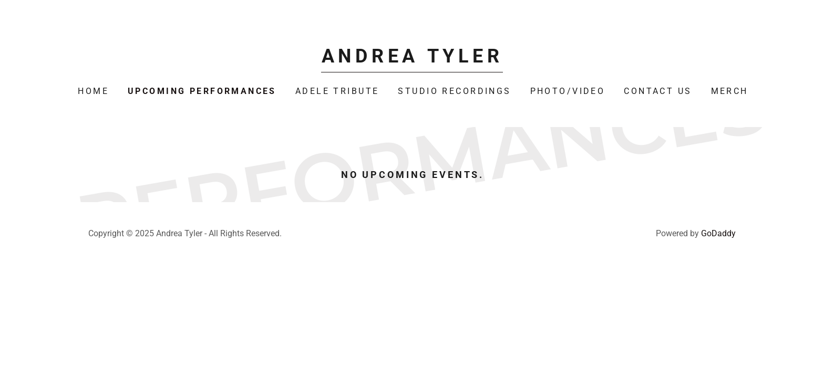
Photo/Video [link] (567, 91)
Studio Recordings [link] (454, 91)
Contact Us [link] (658, 91)
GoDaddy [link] (718, 233)
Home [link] (93, 91)
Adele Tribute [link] (337, 91)
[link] (412, 59)
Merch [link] (729, 91)
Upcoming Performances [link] (202, 91)
